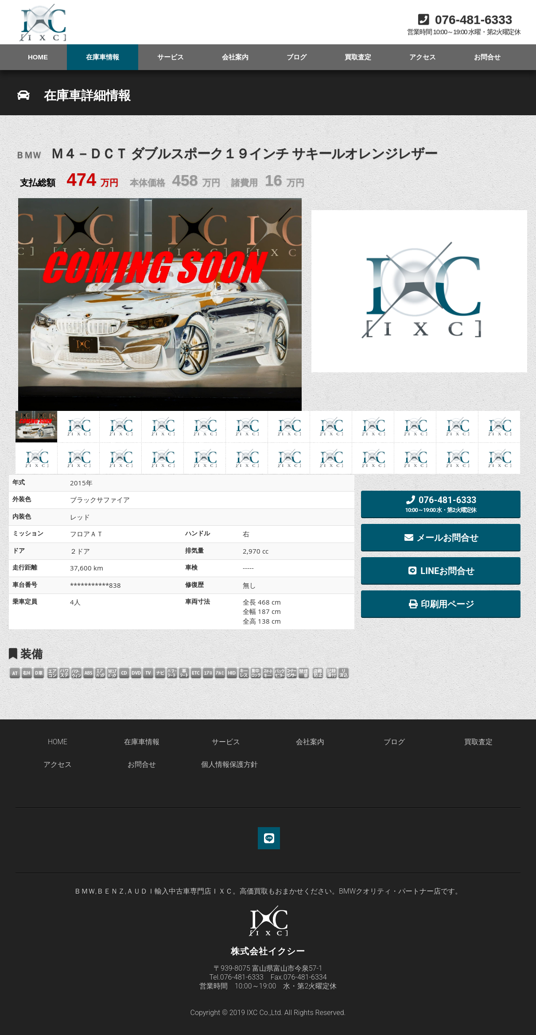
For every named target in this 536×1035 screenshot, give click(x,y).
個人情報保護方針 (229, 765)
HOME (38, 57)
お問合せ (487, 57)
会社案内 (235, 57)
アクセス (422, 57)
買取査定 (358, 57)
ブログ (297, 57)
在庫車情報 (102, 57)
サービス (170, 57)
